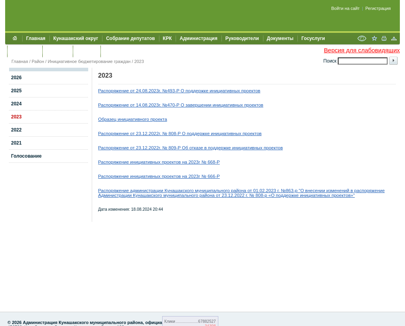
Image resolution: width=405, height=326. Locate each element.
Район (38, 61)
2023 (139, 61)
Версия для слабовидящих (362, 50)
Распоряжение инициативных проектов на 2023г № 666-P (159, 176)
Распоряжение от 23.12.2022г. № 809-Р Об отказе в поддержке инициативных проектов (190, 147)
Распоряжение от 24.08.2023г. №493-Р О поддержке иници (160, 90)
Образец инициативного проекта (132, 119)
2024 (16, 104)
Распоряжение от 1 (118, 105)
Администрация (198, 38)
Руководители (242, 38)
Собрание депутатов (130, 38)
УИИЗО (112, 51)
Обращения (24, 51)
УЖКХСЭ (87, 51)
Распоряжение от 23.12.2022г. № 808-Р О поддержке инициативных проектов (179, 133)
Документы (280, 38)
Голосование (26, 156)
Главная (35, 38)
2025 (16, 90)
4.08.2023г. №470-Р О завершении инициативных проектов (200, 105)
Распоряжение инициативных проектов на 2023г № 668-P (159, 162)
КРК (167, 38)
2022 (16, 130)
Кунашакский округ (75, 38)
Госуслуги (313, 38)
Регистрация (378, 8)
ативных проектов (241, 90)
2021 (16, 143)
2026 (16, 77)
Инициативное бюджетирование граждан (89, 61)
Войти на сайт (345, 8)
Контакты (57, 51)
